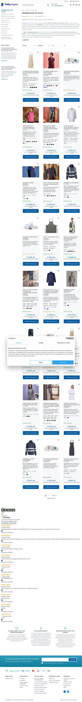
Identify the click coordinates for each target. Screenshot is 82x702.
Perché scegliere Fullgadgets (24, 683)
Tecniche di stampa (39, 689)
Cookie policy (66, 685)
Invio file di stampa (39, 685)
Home (23, 10)
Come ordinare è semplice (41, 682)
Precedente (5, 523)
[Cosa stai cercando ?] (34, 5)
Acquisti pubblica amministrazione (38, 679)
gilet (25, 32)
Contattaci (22, 680)
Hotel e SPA (4, 31)
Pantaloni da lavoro (6, 28)
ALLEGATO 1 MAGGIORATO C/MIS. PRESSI (50, 459)
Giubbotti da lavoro (5, 22)
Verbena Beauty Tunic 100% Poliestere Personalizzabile (30, 404)
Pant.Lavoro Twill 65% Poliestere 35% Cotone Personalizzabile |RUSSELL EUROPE (50, 128)
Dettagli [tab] (41, 342)
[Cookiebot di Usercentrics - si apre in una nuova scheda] (67, 338)
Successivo (13, 523)
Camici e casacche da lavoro (8, 18)
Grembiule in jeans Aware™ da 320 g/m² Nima (71, 459)
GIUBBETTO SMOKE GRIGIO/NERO (69, 290)
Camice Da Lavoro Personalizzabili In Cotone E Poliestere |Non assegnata (71, 127)
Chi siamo (22, 678)
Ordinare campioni (39, 691)
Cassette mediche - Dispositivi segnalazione (7, 38)
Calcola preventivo (31, 100)
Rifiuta (41, 362)
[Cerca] (48, 5)
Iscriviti (72, 659)
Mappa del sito (9, 678)
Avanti (54, 495)
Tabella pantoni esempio (40, 687)
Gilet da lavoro (4, 24)
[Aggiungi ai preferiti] (37, 52)
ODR (64, 687)
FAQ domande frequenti (40, 693)
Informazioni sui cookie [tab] (63, 342)
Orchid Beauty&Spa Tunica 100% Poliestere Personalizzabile (50, 73)
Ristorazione (4, 33)
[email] (55, 659)
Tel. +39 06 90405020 (57, 5)
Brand (21, 687)
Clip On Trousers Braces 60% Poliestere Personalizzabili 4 (51, 183)
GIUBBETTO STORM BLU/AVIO (28, 183)
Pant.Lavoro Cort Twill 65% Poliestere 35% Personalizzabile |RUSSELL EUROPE (30, 292)
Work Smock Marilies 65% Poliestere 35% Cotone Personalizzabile (71, 238)
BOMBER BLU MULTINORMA (71, 183)
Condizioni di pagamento (40, 683)
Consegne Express (53, 682)
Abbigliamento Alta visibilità (8, 16)
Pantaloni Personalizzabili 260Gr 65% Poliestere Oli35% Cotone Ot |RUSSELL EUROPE (51, 405)
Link (62, 663)
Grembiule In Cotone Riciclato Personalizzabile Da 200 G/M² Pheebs (31, 73)
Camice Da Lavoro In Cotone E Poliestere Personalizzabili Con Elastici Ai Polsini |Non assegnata (50, 292)
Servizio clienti (75, 1)
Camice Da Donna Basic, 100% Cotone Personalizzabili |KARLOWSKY (72, 405)
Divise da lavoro (5, 20)
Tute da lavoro (4, 26)
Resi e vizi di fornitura (54, 680)
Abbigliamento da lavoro (7, 11)
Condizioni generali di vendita (69, 679)
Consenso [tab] (18, 342)
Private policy (67, 683)
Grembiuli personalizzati (7, 35)
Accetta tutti (63, 362)
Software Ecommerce (65, 699)
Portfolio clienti (24, 685)
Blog (66, 1)
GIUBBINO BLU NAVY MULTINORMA (28, 459)
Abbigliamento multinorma (7, 14)
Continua (4, 60)
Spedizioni (51, 678)
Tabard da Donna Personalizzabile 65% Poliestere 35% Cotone (29, 127)
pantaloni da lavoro (33, 32)
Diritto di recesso (67, 682)
